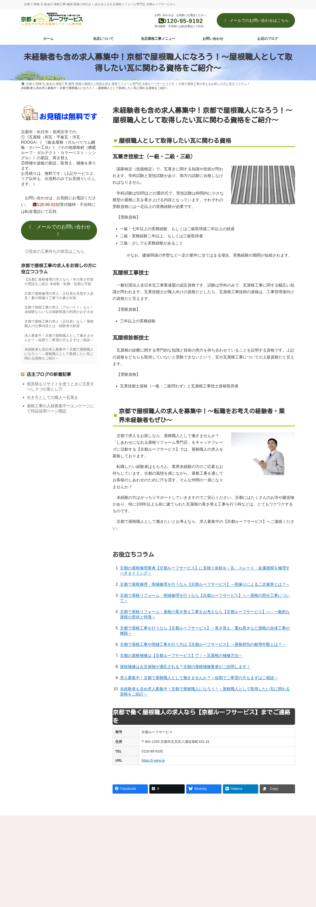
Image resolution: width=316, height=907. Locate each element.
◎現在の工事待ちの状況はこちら (54, 251)
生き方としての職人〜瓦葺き (52, 397)
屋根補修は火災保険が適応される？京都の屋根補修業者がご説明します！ (185, 666)
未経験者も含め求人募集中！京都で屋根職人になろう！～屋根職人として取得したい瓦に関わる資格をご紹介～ (59, 353)
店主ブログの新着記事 (49, 374)
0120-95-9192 (44, 204)
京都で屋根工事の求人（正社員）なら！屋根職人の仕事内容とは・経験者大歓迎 (59, 323)
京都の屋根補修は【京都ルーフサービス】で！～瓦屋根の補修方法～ (181, 655)
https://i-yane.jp (153, 760)
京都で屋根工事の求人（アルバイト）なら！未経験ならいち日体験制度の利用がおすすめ (59, 309)
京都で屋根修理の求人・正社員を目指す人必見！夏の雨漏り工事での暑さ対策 (59, 295)
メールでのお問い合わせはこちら (256, 20)
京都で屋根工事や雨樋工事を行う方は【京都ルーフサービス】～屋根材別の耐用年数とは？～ (203, 644)
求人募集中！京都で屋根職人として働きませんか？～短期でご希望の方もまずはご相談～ (199, 678)
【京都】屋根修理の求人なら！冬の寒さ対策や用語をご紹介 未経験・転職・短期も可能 (59, 281)
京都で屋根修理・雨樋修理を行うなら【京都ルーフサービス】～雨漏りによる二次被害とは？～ (205, 584)
